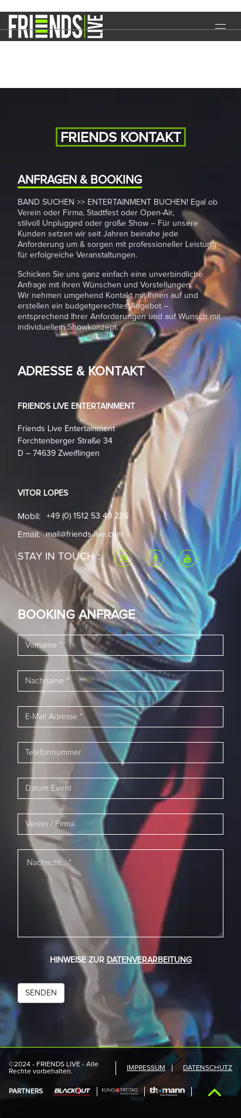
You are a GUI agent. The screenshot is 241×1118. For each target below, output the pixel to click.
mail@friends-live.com (84, 534)
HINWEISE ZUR (121, 960)
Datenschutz (207, 1068)
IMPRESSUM (146, 1068)
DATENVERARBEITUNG (149, 960)
